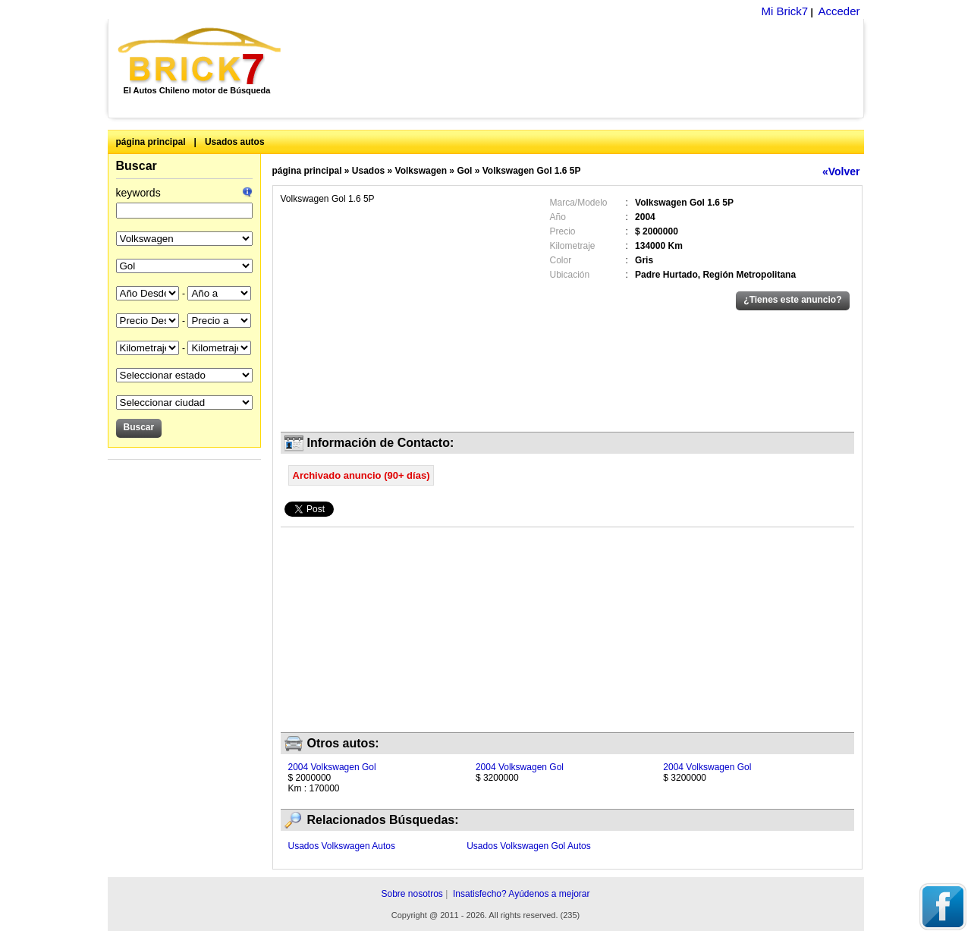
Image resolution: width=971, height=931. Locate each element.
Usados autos (235, 142)
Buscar (136, 165)
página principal (151, 142)
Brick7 (200, 56)
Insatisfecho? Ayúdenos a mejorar (521, 894)
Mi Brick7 (784, 11)
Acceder (838, 11)
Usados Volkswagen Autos (341, 846)
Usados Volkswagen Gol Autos (528, 846)
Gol (464, 170)
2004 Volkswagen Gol (332, 767)
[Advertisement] (581, 68)
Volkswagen (421, 170)
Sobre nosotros (411, 894)
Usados (368, 170)
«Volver (841, 171)
